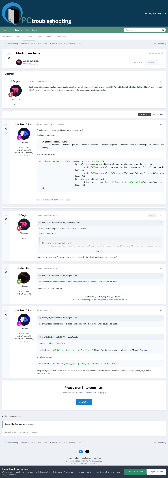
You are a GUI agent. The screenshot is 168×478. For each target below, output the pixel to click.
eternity (24, 268)
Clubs (18, 37)
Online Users (61, 37)
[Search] (135, 30)
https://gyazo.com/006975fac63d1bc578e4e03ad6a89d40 (118, 87)
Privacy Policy (73, 458)
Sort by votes (144, 114)
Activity (7, 30)
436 (21, 291)
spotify (107, 297)
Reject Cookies (156, 472)
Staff (49, 37)
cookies (19, 472)
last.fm (91, 297)
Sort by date (158, 114)
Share (138, 62)
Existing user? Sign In (155, 13)
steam (83, 297)
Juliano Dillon (24, 124)
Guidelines (6, 37)
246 (21, 147)
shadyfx (70, 337)
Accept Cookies (135, 472)
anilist (99, 297)
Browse (18, 31)
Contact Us (86, 458)
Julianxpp (70, 222)
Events (39, 37)
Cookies (97, 458)
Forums (28, 37)
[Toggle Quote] (40, 222)
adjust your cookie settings (82, 472)
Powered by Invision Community (84, 463)
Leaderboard (31, 30)
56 (16, 104)
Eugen (35, 61)
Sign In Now (84, 402)
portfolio (116, 297)
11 (27, 147)
